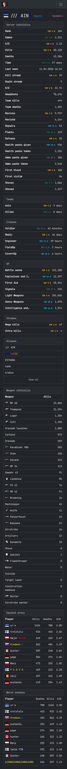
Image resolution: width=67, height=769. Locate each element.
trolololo (16, 631)
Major (18, 638)
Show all (34, 379)
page (13, 657)
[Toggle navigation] (60, 4)
